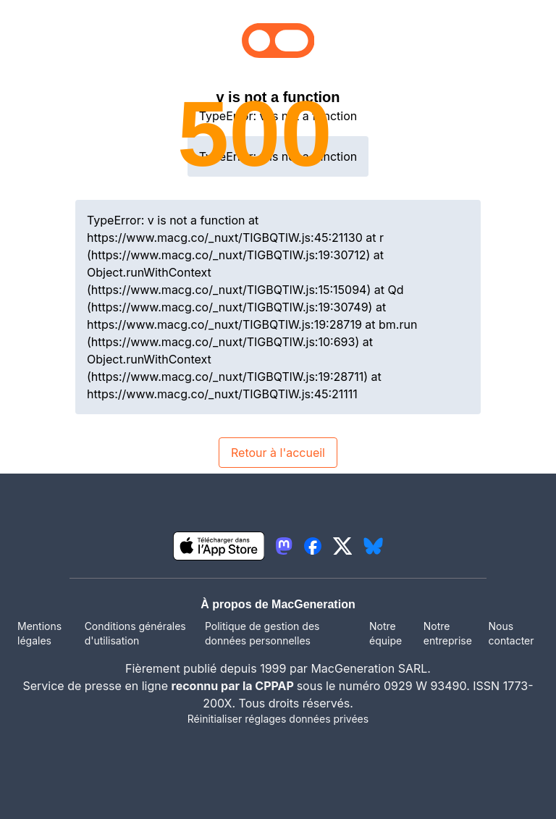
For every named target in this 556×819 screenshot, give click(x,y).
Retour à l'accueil (278, 452)
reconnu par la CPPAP (234, 686)
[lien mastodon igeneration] (284, 546)
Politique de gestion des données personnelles (262, 633)
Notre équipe (385, 633)
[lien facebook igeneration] (312, 546)
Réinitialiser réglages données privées (278, 719)
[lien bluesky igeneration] (373, 546)
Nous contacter (511, 633)
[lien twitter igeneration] (343, 546)
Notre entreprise (448, 633)
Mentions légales (39, 633)
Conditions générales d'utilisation (135, 633)
